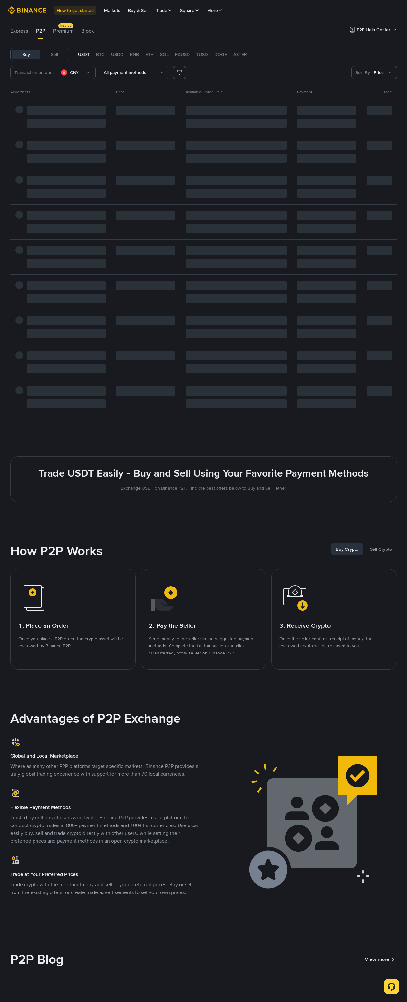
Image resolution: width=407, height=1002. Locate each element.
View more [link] (381, 959)
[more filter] (179, 72)
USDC (117, 54)
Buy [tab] (26, 54)
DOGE (220, 54)
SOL (164, 54)
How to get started (75, 10)
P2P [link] (40, 30)
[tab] (19, 31)
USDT (84, 54)
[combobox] (76, 72)
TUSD (202, 54)
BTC (100, 54)
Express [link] (19, 30)
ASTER (240, 54)
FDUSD (182, 54)
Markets (112, 10)
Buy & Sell (138, 10)
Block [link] (87, 30)
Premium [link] (63, 30)
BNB (134, 54)
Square (189, 10)
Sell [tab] (54, 54)
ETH (149, 54)
